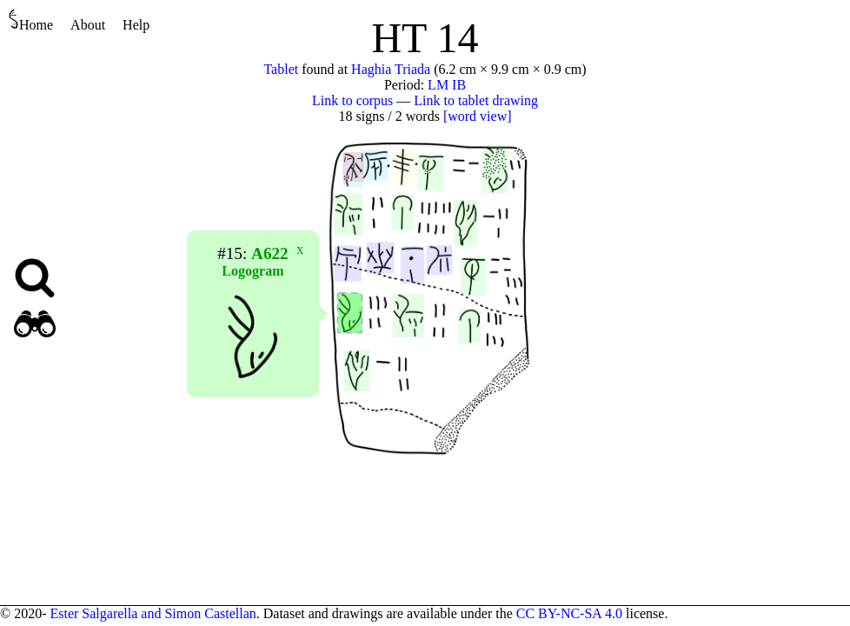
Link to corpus (352, 100)
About (87, 24)
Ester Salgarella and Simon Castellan (153, 613)
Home (31, 20)
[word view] (477, 116)
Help (136, 24)
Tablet (280, 69)
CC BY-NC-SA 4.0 (569, 613)
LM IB (447, 84)
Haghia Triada (390, 69)
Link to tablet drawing (476, 100)
